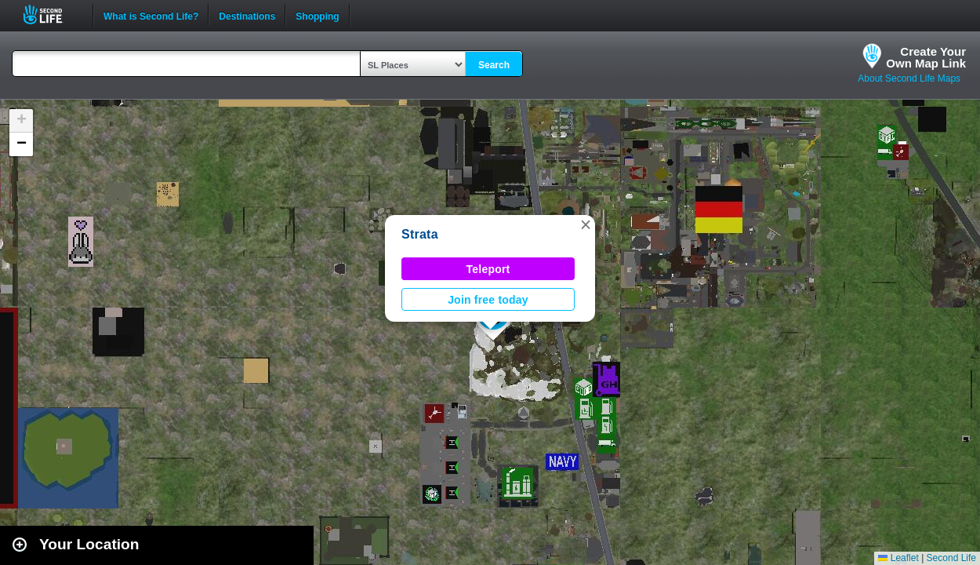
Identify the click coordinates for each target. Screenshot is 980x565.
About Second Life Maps (909, 78)
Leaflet (898, 557)
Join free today (488, 299)
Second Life (51, 14)
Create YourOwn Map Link (926, 57)
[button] (585, 224)
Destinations (247, 15)
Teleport (488, 269)
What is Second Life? (150, 15)
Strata (419, 234)
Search (494, 65)
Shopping (317, 15)
